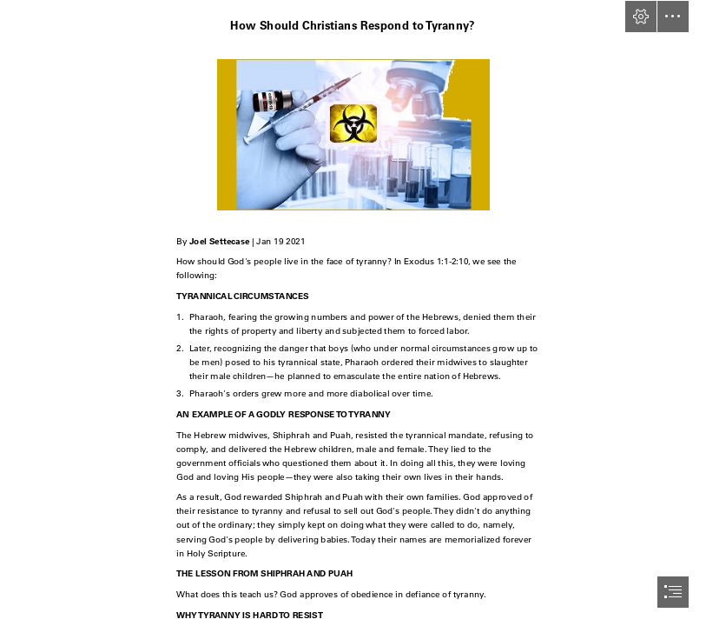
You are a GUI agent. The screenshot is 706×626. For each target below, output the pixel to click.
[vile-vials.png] (352, 134)
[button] (641, 16)
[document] (353, 313)
